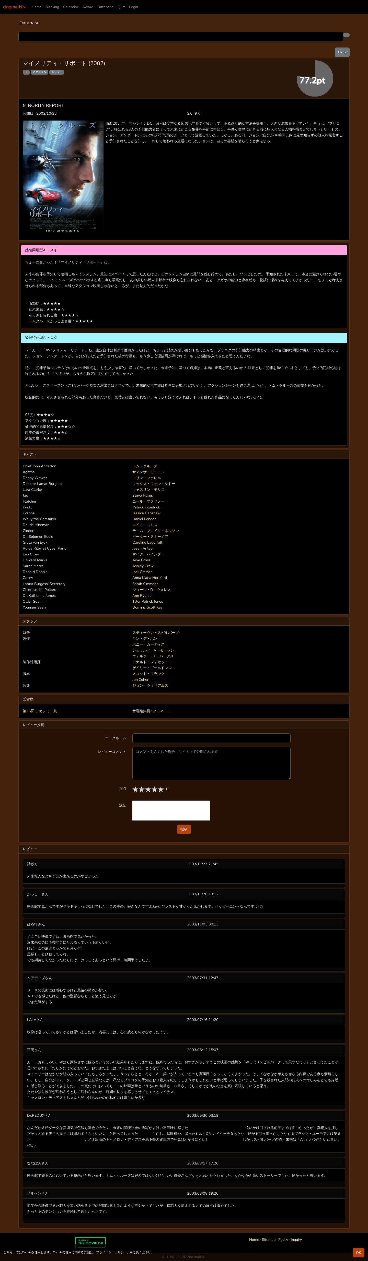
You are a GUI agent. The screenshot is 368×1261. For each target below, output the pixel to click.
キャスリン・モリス (148, 489)
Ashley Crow (143, 565)
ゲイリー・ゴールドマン (152, 667)
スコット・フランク (148, 673)
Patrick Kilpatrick (146, 507)
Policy (283, 1239)
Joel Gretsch (142, 571)
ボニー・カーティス (148, 644)
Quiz (121, 6)
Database (105, 6)
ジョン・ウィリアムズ (150, 685)
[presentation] (171, 810)
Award (87, 6)
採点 (122, 788)
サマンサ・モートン (148, 471)
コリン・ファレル (146, 477)
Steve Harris (142, 495)
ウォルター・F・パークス (153, 656)
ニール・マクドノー (148, 501)
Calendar (70, 6)
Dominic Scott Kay (147, 607)
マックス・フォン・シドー (153, 483)
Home (37, 6)
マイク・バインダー (148, 554)
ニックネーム (115, 738)
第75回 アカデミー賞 (40, 710)
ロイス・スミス (144, 524)
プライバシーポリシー (111, 1252)
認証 (122, 805)
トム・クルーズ (144, 466)
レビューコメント (112, 751)
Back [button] (342, 52)
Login (133, 6)
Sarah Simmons (145, 583)
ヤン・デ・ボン (144, 638)
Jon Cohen (140, 679)
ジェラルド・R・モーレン (153, 650)
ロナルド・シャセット (150, 661)
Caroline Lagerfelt (147, 542)
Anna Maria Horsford (149, 577)
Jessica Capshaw (146, 513)
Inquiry (296, 1239)
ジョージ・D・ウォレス (151, 589)
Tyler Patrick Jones (147, 601)
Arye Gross (141, 560)
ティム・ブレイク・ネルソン (155, 530)
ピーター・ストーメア (150, 536)
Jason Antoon (143, 548)
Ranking (52, 6)
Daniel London (144, 518)
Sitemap (268, 1239)
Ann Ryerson (143, 595)
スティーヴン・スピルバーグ (155, 632)
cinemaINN (14, 7)
